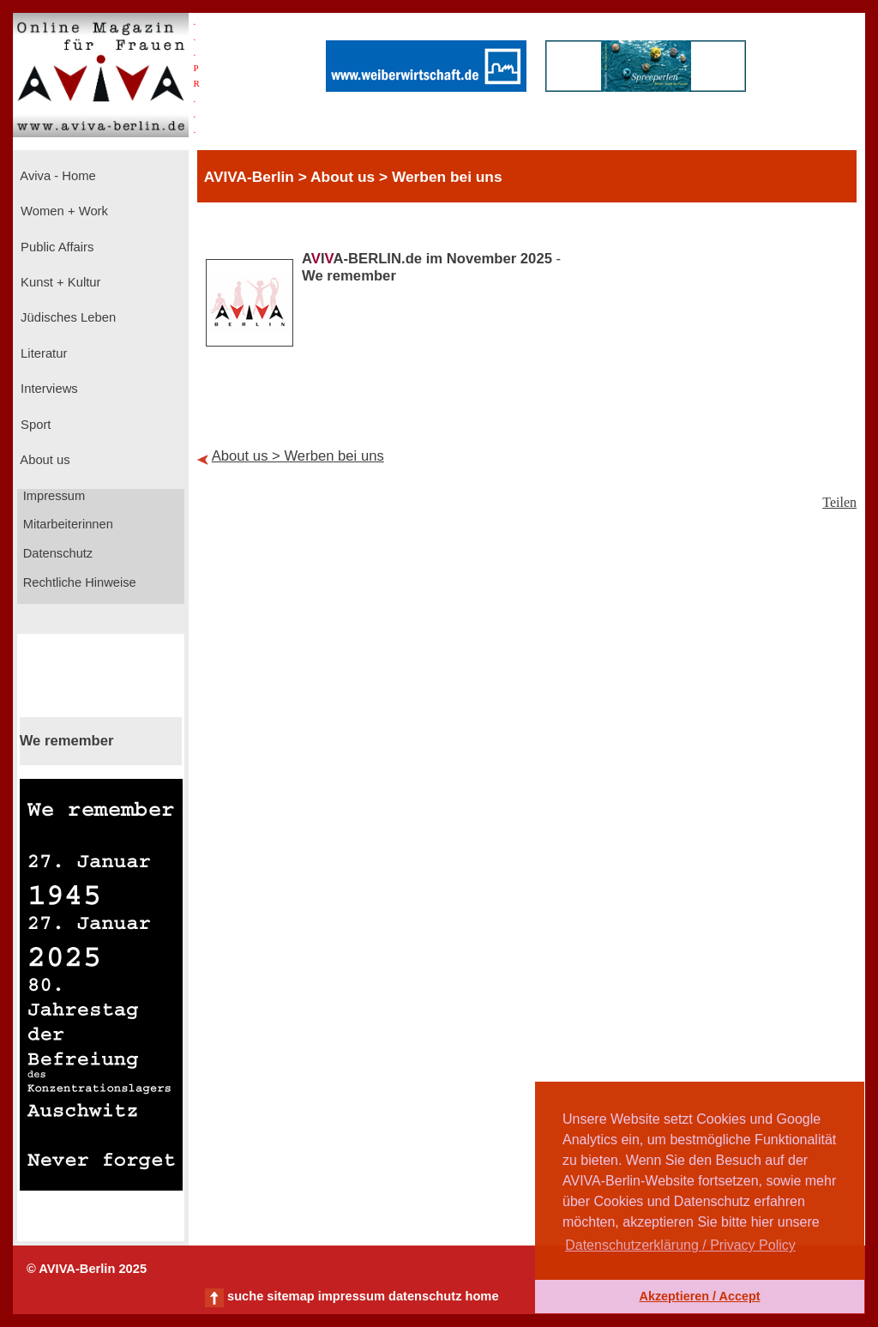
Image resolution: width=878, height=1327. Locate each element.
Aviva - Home (56, 176)
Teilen (839, 502)
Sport (34, 424)
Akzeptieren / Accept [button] (699, 1296)
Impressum (53, 496)
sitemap (290, 1296)
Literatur (42, 353)
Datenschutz (56, 553)
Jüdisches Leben (66, 317)
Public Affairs (55, 247)
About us (43, 460)
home (481, 1296)
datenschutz (425, 1296)
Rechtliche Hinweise (78, 582)
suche (245, 1296)
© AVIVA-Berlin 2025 (87, 1269)
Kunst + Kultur (58, 282)
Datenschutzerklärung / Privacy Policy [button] (680, 1245)
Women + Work (62, 211)
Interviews (47, 388)
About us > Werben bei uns (298, 456)
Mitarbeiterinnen (66, 524)
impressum (351, 1296)
